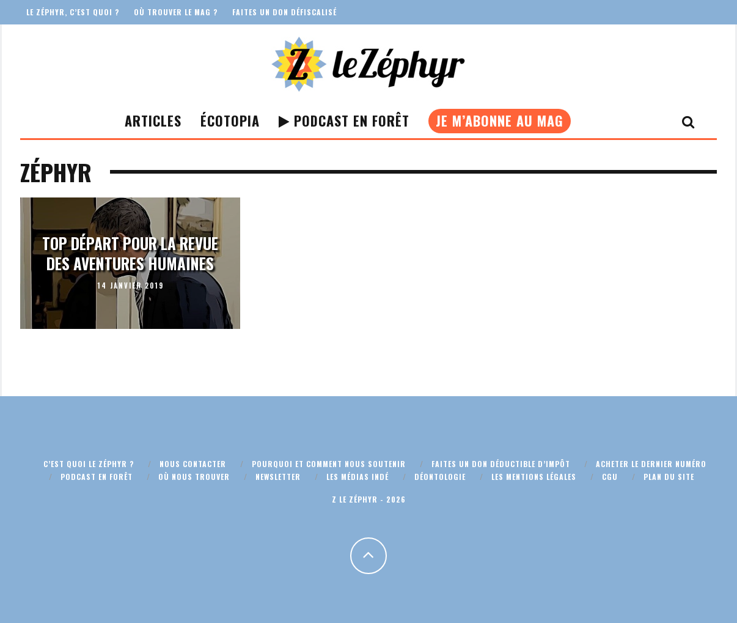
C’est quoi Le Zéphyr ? (88, 464)
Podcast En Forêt (344, 120)
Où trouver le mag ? (176, 12)
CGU (610, 476)
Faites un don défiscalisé (284, 12)
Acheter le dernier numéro (651, 464)
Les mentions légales (533, 476)
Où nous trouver (194, 476)
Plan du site (669, 476)
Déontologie (440, 476)
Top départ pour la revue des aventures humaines (130, 253)
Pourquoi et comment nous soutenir (329, 464)
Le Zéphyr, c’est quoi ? (72, 12)
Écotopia (230, 120)
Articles (153, 120)
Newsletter (278, 476)
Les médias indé (357, 476)
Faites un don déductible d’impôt (500, 464)
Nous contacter (193, 464)
